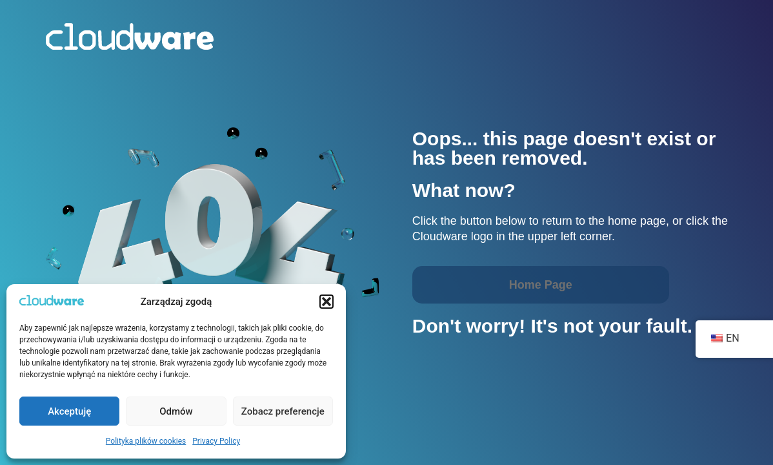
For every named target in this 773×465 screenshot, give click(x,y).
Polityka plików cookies (146, 441)
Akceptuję (69, 411)
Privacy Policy (216, 441)
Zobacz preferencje (283, 411)
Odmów (176, 411)
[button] (326, 301)
